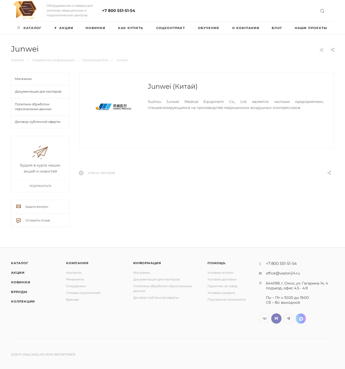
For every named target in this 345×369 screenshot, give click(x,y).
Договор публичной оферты (156, 297)
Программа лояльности (226, 299)
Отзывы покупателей (83, 293)
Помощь (216, 263)
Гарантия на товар (222, 286)
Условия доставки (221, 279)
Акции (18, 272)
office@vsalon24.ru (283, 273)
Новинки (20, 282)
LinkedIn (301, 318)
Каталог (20, 263)
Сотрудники (76, 286)
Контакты (73, 272)
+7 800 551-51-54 (118, 10)
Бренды (19, 292)
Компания (77, 263)
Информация (147, 263)
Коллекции (23, 301)
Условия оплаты (220, 272)
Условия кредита (221, 293)
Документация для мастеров (156, 279)
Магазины (141, 272)
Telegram (288, 318)
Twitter (276, 318)
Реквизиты (75, 279)
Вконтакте (264, 318)
